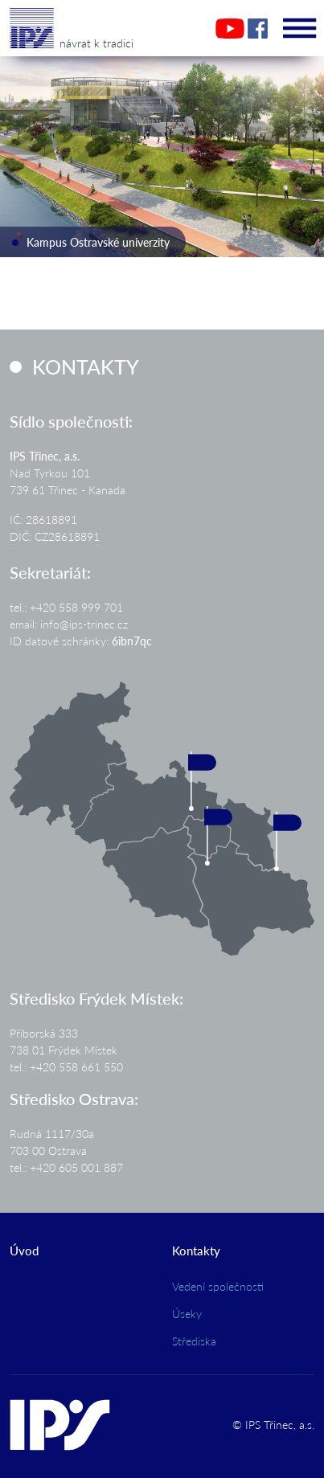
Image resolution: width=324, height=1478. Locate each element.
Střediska (194, 1341)
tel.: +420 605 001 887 (66, 1167)
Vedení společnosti (218, 1286)
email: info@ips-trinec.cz (69, 624)
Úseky (187, 1313)
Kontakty (196, 1250)
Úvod (24, 1250)
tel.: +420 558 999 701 (66, 607)
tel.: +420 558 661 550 (66, 1066)
